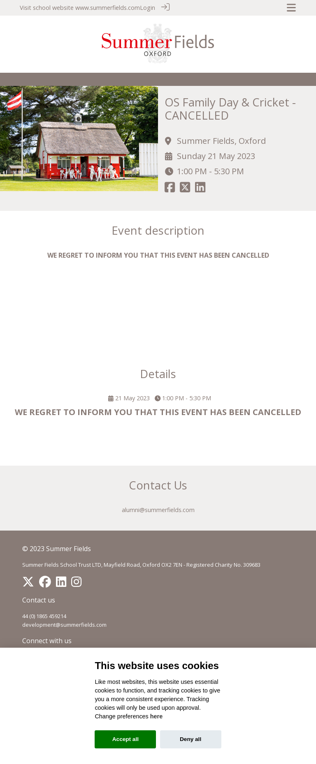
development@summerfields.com (64, 624)
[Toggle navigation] (291, 7)
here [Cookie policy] (156, 716)
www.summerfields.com (107, 8)
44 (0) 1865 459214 (44, 615)
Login (147, 8)
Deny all (190, 739)
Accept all (125, 739)
